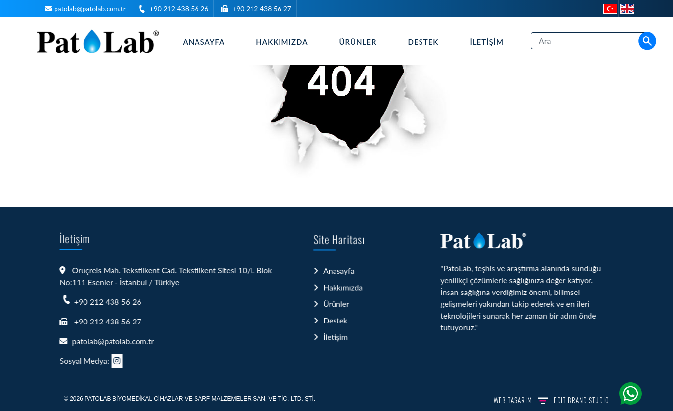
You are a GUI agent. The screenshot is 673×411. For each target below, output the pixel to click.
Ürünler (357, 41)
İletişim (487, 41)
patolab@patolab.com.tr (90, 8)
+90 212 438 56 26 (179, 8)
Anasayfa (204, 41)
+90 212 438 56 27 (261, 8)
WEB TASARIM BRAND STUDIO (551, 400)
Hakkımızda (282, 41)
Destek (423, 41)
